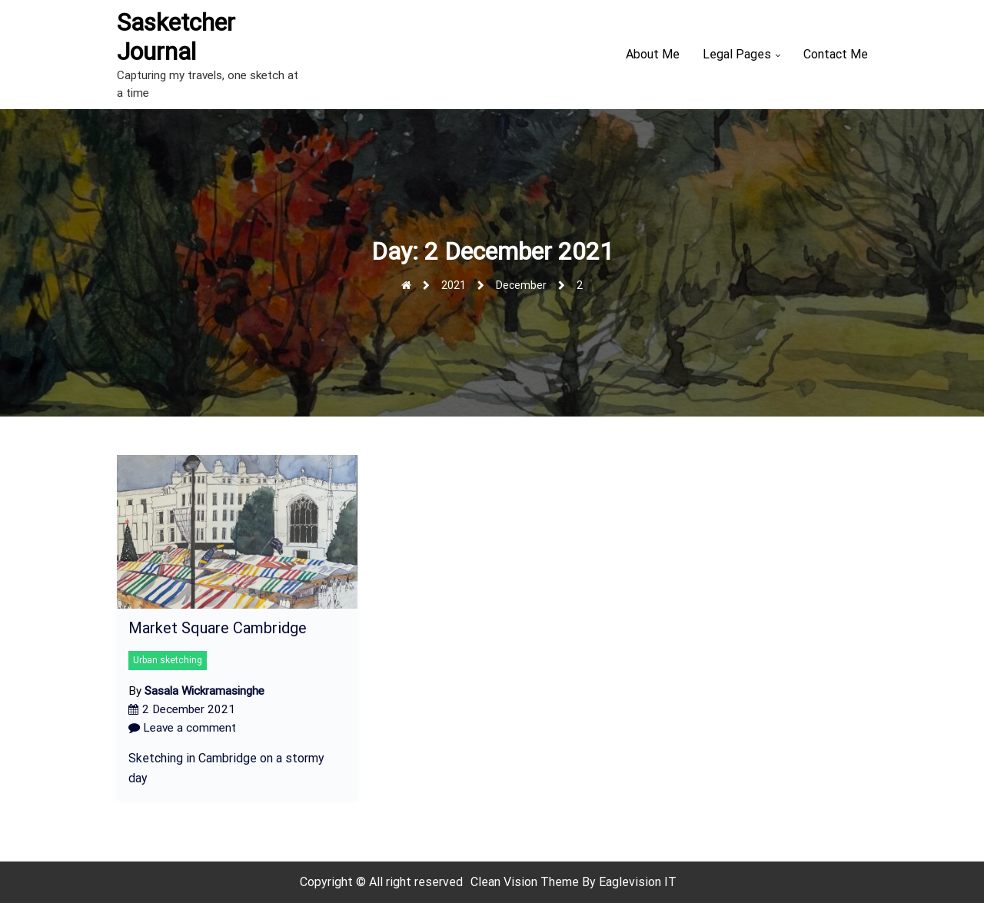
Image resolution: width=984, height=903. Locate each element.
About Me (653, 54)
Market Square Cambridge (217, 628)
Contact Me (835, 54)
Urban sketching (167, 660)
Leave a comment (182, 728)
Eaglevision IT (637, 882)
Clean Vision (505, 882)
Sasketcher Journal (176, 37)
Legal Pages (737, 54)
